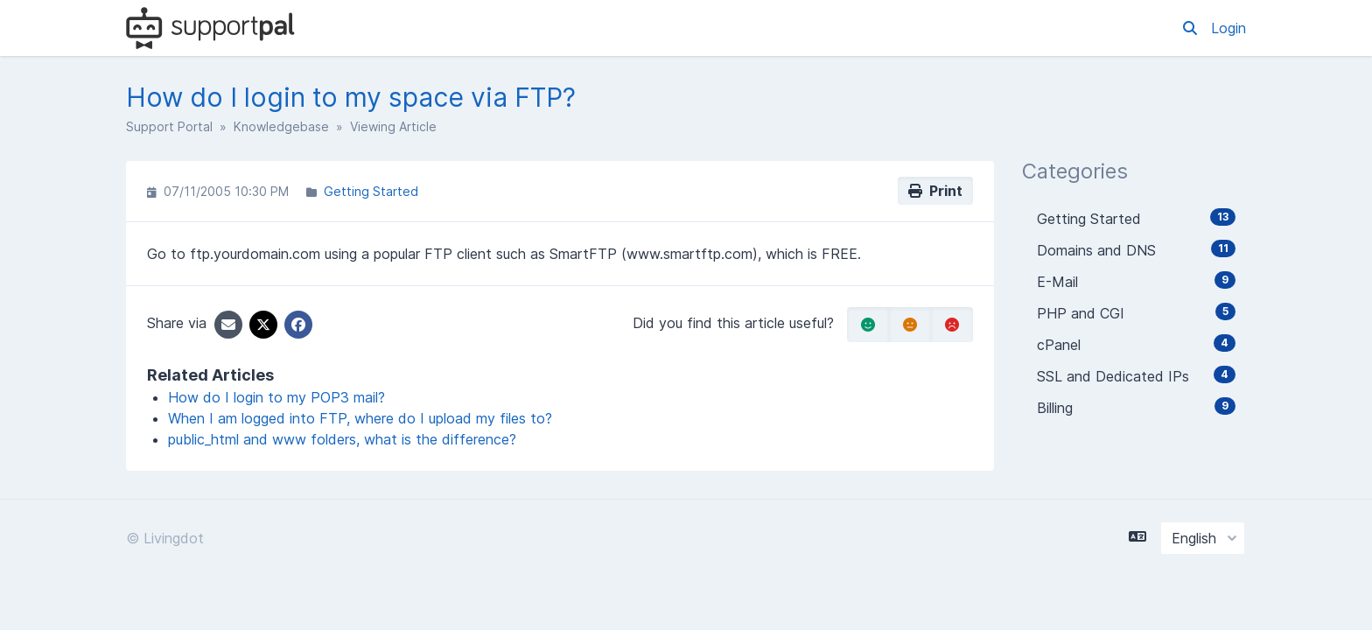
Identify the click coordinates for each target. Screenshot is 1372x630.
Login (1228, 28)
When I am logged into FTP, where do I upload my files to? (360, 418)
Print (935, 191)
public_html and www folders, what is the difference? (342, 439)
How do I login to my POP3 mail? (276, 397)
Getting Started (371, 191)
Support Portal (169, 126)
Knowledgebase (281, 126)
